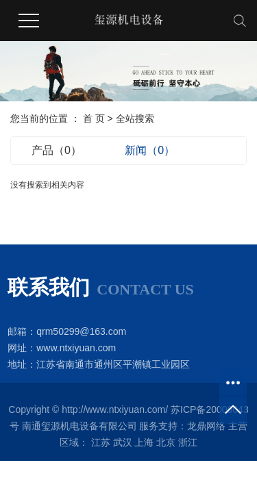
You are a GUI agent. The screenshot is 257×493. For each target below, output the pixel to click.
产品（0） (57, 150)
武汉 (122, 442)
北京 (165, 442)
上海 (144, 442)
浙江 (187, 442)
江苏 (100, 442)
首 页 (94, 118)
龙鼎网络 (206, 425)
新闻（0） (150, 150)
